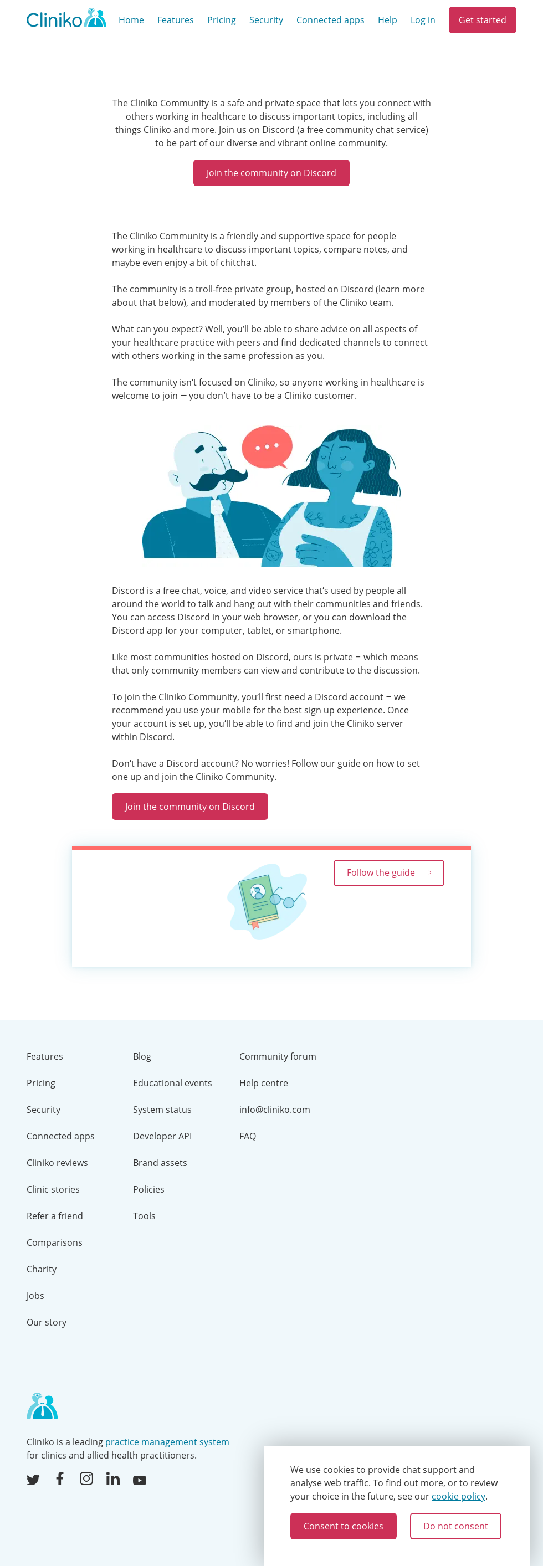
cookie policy (458, 1496)
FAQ (247, 1136)
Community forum (277, 1056)
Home (131, 20)
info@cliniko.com (274, 1109)
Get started (482, 20)
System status (162, 1109)
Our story (46, 1322)
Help (387, 20)
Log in (423, 20)
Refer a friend (55, 1216)
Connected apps (330, 20)
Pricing (221, 20)
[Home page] (42, 1406)
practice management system (167, 1442)
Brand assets (160, 1163)
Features (175, 20)
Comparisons (55, 1242)
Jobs (35, 1296)
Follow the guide (389, 872)
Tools (144, 1216)
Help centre (263, 1083)
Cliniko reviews (57, 1163)
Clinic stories (53, 1189)
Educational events (172, 1083)
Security (266, 20)
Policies (149, 1189)
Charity (42, 1269)
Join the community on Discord (271, 173)
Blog (142, 1056)
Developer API (162, 1136)
